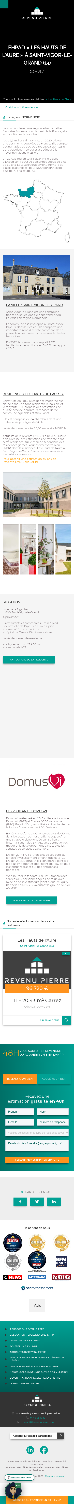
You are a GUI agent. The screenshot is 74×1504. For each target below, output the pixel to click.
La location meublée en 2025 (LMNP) (32, 1355)
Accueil (9, 99)
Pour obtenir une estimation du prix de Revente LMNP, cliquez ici (29, 460)
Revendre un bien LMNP (24, 1361)
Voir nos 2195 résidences (21, 107)
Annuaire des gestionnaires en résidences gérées (37, 1380)
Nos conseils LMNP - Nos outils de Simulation (39, 1393)
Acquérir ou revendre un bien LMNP (37, 1500)
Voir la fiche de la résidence (28, 659)
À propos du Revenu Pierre (27, 1350)
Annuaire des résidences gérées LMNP (34, 1387)
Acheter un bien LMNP (23, 1367)
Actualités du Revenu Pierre (28, 1373)
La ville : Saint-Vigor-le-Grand (34, 305)
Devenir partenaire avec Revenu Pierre (35, 1398)
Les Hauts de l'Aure (59, 99)
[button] (29, 1336)
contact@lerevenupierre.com (36, 1443)
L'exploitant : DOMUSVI (26, 811)
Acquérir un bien (54, 1078)
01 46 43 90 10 (35, 1438)
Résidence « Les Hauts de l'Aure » (33, 394)
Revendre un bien (20, 1078)
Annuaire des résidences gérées (37, 99)
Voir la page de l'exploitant (31, 900)
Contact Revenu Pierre (24, 1404)
